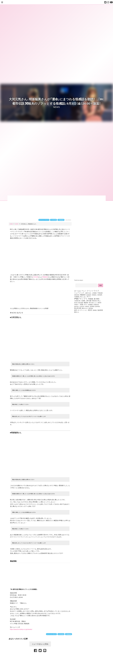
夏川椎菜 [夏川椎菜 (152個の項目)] (96, 299)
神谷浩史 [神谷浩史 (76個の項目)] (76, 306)
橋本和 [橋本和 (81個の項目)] (99, 302)
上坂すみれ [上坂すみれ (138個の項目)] (88, 293)
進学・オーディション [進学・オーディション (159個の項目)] (80, 310)
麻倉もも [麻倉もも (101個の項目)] (76, 312)
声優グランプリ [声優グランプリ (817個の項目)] (80, 298)
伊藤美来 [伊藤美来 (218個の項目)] (83, 295)
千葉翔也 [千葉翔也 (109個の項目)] (76, 296)
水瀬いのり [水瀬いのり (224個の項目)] (83, 304)
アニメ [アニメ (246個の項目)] (83, 291)
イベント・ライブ (44, 220)
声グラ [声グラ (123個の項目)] (89, 296)
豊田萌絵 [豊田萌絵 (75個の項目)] (91, 308)
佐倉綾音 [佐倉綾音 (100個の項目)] (88, 295)
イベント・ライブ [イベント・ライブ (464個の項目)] (93, 291)
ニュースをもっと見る (40, 644)
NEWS (56, 107)
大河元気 (54, 220)
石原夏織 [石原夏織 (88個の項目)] (90, 304)
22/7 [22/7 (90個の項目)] (75, 291)
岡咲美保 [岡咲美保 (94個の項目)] (94, 301)
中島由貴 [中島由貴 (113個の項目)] (100, 293)
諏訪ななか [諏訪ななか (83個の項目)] (85, 308)
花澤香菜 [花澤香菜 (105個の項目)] (92, 306)
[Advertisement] (89, 328)
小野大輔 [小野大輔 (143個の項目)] (88, 301)
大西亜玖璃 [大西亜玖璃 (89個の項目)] (77, 301)
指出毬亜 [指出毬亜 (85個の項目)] (80, 302)
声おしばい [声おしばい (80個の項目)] (83, 296)
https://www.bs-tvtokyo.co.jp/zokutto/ (21, 629)
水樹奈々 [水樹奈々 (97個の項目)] (76, 304)
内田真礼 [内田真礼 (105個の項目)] (94, 295)
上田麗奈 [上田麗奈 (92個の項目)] (94, 293)
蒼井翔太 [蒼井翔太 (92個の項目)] (97, 306)
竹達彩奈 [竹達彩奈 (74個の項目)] (87, 306)
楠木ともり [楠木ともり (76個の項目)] (94, 302)
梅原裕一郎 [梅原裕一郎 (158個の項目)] (87, 302)
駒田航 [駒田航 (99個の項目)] (95, 310)
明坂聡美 (61, 220)
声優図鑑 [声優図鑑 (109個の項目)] (90, 299)
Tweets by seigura (78, 280)
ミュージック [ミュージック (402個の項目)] (79, 293)
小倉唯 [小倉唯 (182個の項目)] (83, 300)
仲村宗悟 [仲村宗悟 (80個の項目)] (76, 295)
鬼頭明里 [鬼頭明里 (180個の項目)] (100, 310)
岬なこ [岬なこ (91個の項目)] (99, 301)
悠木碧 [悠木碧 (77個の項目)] (76, 302)
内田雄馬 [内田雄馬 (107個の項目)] (99, 295)
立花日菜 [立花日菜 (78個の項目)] (81, 306)
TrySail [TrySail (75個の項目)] (79, 291)
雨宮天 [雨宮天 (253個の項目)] (90, 310)
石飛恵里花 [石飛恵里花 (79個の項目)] (96, 304)
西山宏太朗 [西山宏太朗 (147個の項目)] (77, 308)
